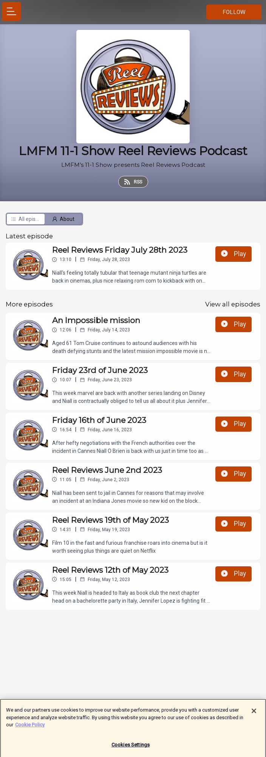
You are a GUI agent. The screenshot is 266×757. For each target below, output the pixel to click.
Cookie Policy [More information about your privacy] (30, 727)
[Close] (254, 713)
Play (233, 254)
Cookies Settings (130, 747)
